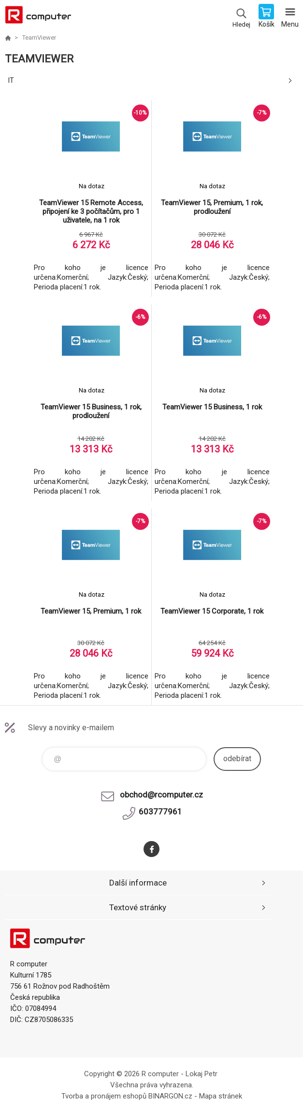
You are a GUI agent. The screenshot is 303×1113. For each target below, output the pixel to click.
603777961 (160, 811)
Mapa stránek (220, 1096)
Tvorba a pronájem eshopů (103, 1096)
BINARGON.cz (170, 1096)
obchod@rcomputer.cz (161, 794)
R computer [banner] (38, 17)
